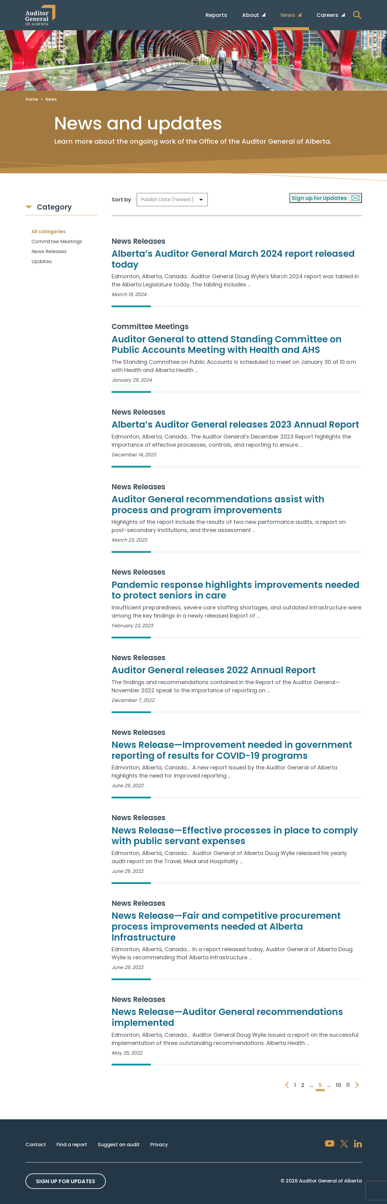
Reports (216, 15)
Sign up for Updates (325, 198)
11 (348, 1085)
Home (31, 99)
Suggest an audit (119, 1144)
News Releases (49, 251)
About (251, 15)
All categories (48, 231)
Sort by (121, 199)
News (289, 15)
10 (338, 1085)
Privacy (159, 1144)
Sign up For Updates (65, 1181)
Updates (41, 261)
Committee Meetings (56, 241)
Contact (35, 1144)
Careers (328, 15)
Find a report (72, 1144)
